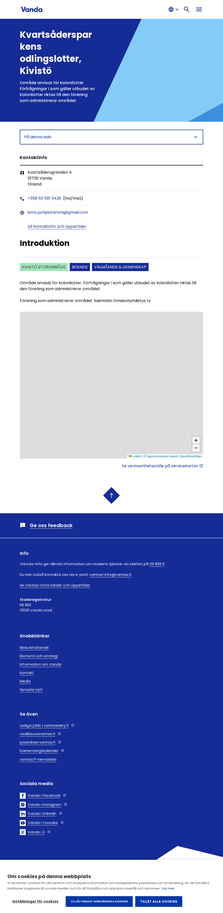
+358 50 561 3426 (44, 198)
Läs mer (168, 888)
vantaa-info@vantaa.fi (110, 574)
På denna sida (111, 137)
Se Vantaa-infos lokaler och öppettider (55, 585)
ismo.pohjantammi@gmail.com (58, 212)
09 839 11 (157, 564)
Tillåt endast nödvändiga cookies (99, 901)
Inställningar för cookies (35, 901)
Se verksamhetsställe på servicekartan (160, 466)
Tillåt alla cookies (158, 901)
